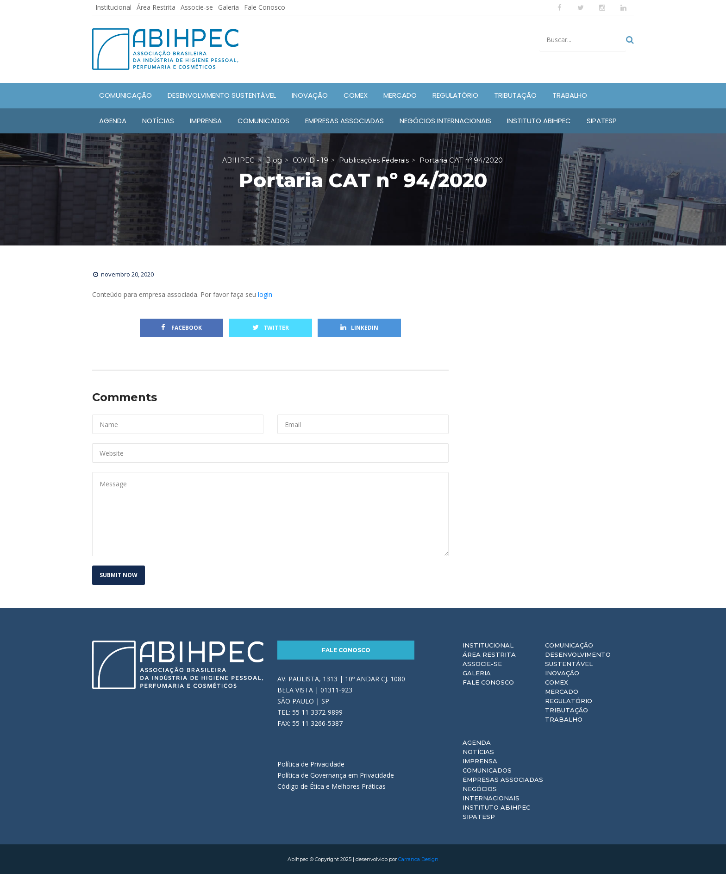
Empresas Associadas (503, 779)
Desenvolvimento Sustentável (578, 659)
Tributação (566, 710)
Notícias (478, 751)
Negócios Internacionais (491, 793)
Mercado (561, 691)
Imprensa (480, 761)
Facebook (181, 328)
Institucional (113, 7)
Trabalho (563, 719)
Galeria (228, 7)
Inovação (562, 673)
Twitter (270, 328)
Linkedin (359, 328)
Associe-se (197, 7)
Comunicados (487, 770)
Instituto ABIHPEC (496, 807)
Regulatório (568, 700)
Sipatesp (479, 816)
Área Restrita (156, 7)
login (265, 294)
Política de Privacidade (310, 764)
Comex (556, 682)
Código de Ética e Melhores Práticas (331, 786)
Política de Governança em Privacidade (335, 775)
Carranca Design (418, 859)
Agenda (477, 742)
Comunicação (569, 645)
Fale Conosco (264, 7)
